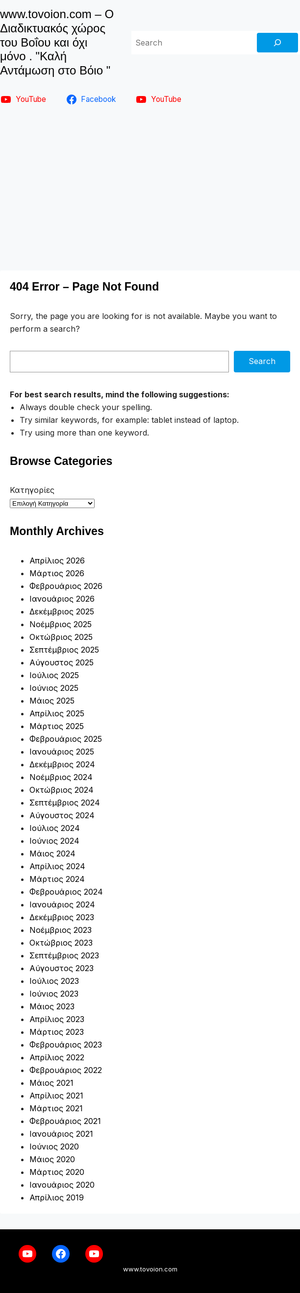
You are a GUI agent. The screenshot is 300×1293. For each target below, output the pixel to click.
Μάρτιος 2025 (56, 726)
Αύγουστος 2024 (62, 815)
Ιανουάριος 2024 (62, 904)
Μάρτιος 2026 (56, 573)
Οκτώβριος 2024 (61, 790)
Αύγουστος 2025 (61, 662)
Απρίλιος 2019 (56, 1197)
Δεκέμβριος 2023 (61, 917)
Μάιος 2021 (51, 1083)
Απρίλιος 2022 (56, 1057)
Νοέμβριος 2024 (61, 777)
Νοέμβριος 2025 (60, 624)
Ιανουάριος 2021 (61, 1134)
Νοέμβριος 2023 (60, 930)
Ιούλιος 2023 (54, 981)
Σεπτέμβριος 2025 (64, 650)
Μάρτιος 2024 (57, 879)
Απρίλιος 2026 (57, 560)
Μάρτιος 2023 (56, 1032)
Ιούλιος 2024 (54, 828)
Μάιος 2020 (52, 1159)
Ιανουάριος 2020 (62, 1185)
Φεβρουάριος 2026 (65, 586)
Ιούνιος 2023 (53, 994)
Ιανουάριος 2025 (61, 751)
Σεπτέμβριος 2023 (64, 955)
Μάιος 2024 (52, 853)
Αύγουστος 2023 (61, 968)
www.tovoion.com (150, 1269)
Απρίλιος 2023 (56, 1019)
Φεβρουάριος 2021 (65, 1121)
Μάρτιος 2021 (56, 1108)
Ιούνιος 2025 (53, 688)
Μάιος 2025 (52, 701)
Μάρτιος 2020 (56, 1172)
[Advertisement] (150, 186)
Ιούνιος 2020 (54, 1146)
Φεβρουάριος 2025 (65, 739)
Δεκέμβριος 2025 (61, 611)
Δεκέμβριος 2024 (62, 764)
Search (262, 361)
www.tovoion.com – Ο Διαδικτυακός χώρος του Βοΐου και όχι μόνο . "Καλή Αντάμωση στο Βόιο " (57, 42)
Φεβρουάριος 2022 (65, 1070)
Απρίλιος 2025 (56, 713)
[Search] (277, 42)
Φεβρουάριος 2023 (65, 1044)
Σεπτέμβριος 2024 (64, 802)
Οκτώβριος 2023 (61, 943)
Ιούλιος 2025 (54, 675)
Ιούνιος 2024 (54, 841)
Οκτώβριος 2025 (61, 637)
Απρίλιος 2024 (57, 866)
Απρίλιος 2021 (56, 1095)
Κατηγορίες (32, 490)
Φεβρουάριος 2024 (66, 892)
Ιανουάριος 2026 (62, 599)
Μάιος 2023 (52, 1006)
